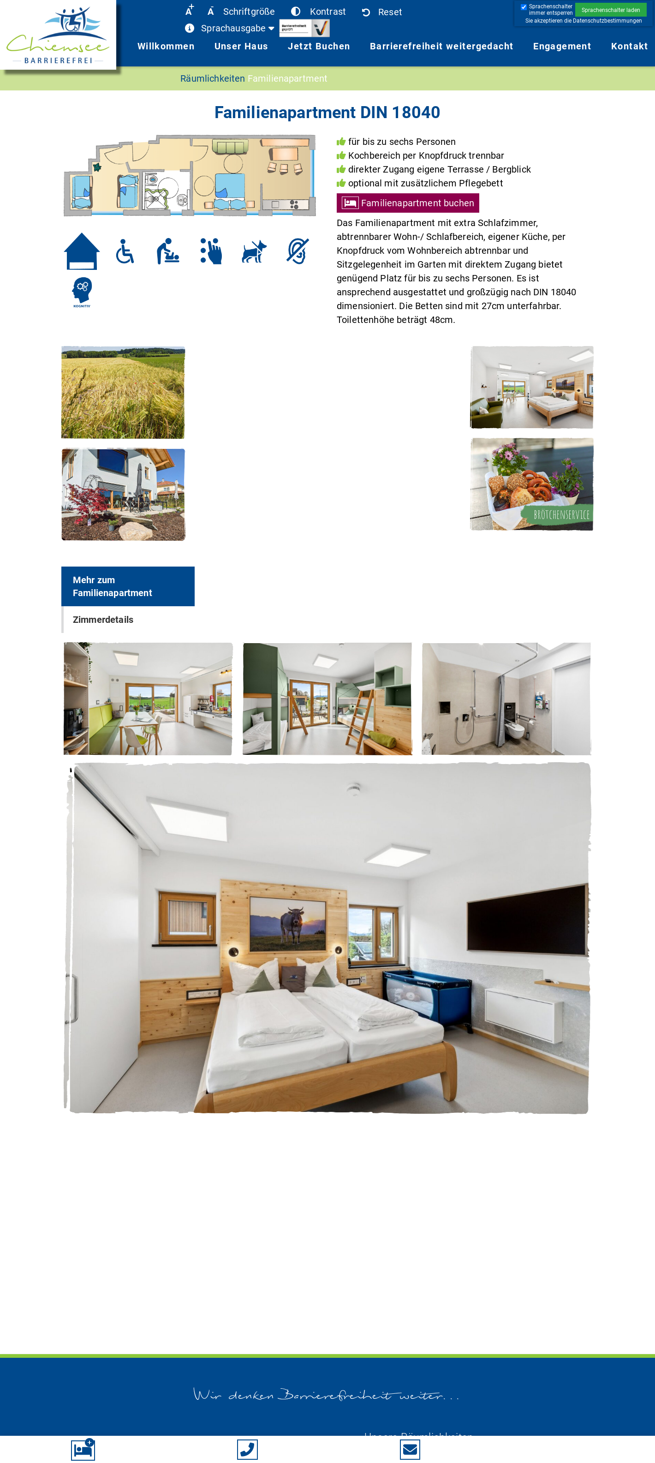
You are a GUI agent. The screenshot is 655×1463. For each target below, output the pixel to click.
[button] (611, 10)
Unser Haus (241, 46)
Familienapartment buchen (417, 203)
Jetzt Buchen (319, 46)
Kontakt (630, 46)
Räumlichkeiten (212, 78)
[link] (58, 36)
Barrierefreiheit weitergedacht (442, 46)
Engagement (562, 46)
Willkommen (166, 46)
